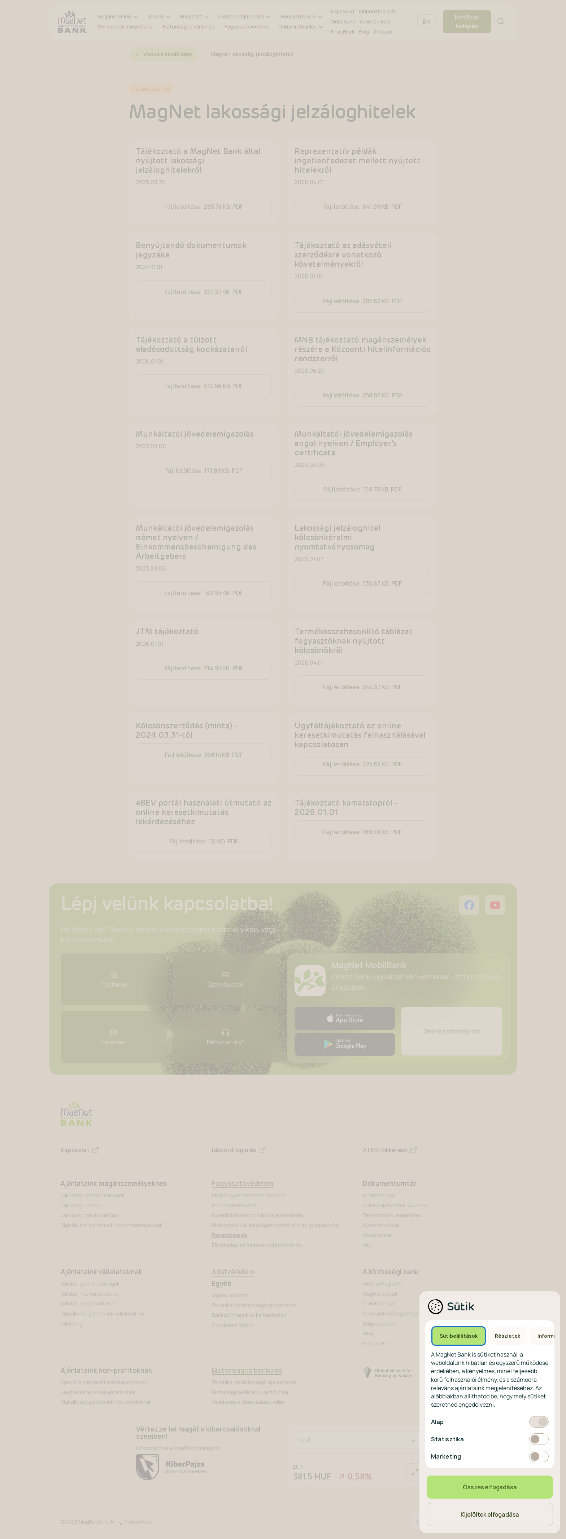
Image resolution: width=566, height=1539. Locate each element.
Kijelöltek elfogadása (490, 1514)
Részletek (507, 1336)
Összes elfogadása (490, 1487)
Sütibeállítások (459, 1336)
